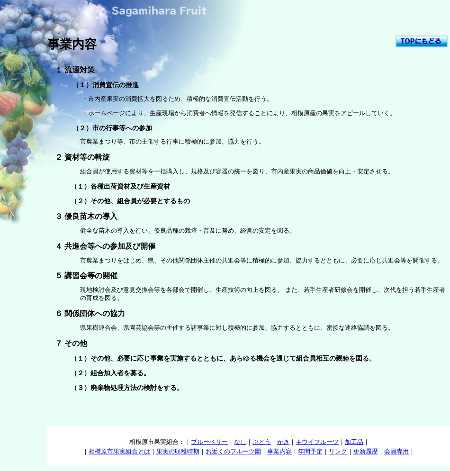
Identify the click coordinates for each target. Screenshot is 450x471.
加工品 (354, 441)
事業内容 (279, 451)
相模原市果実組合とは (119, 451)
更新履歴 (365, 451)
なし (240, 441)
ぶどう (261, 441)
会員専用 (396, 451)
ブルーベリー (209, 441)
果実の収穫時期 (177, 451)
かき (283, 441)
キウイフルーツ (317, 441)
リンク (338, 451)
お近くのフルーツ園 (233, 451)
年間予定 (310, 451)
